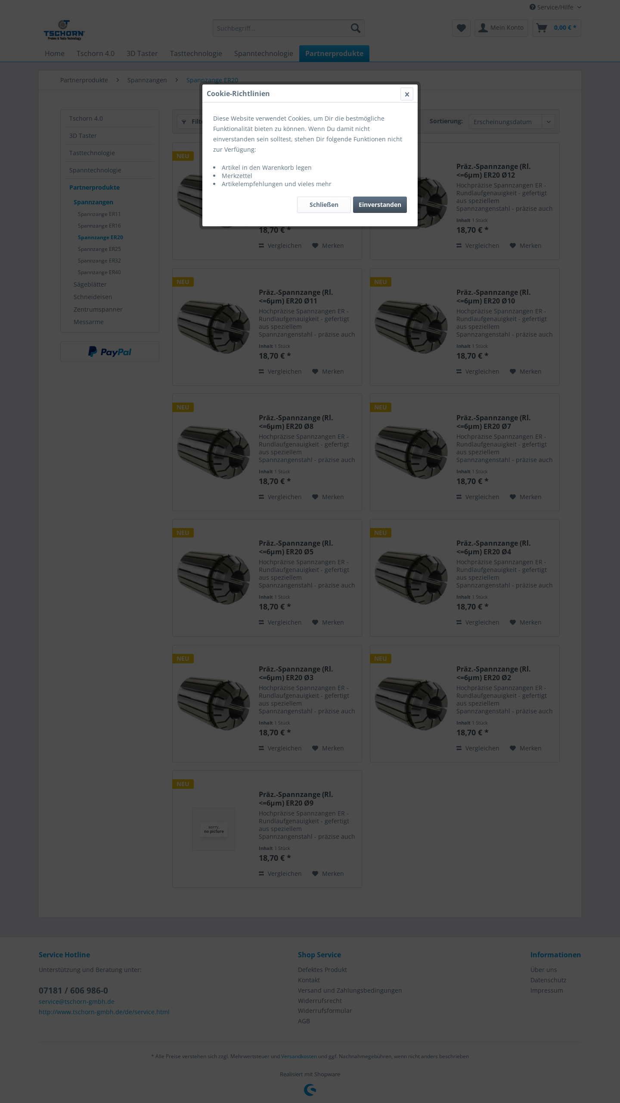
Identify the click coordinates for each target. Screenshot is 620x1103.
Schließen (324, 204)
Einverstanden (380, 204)
